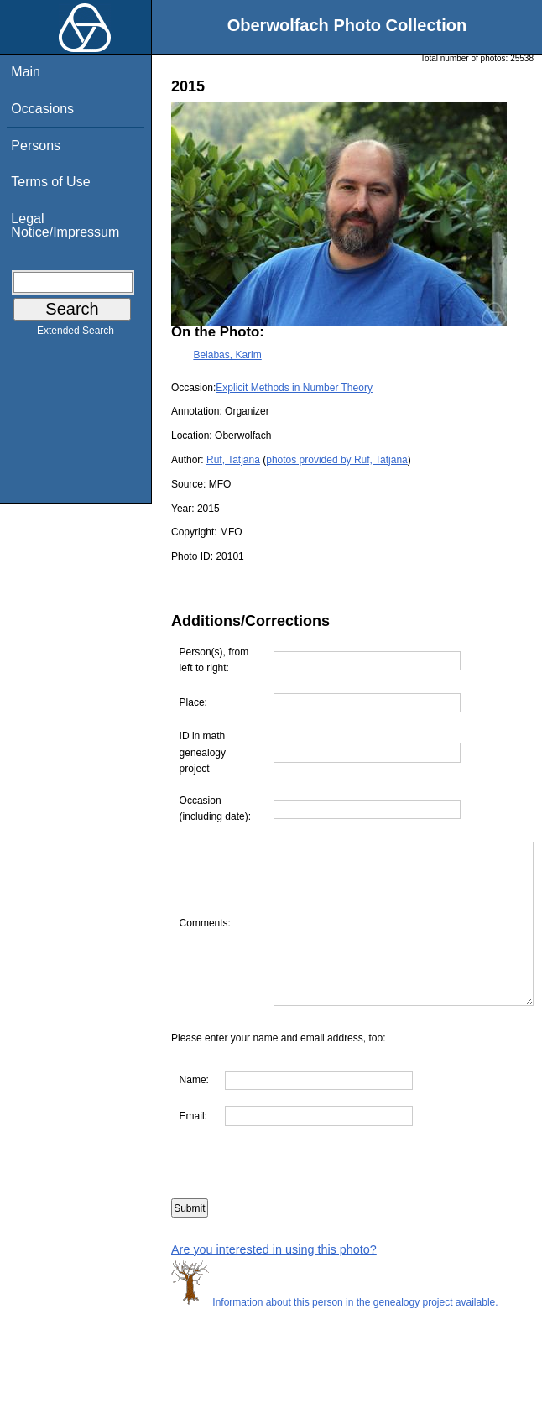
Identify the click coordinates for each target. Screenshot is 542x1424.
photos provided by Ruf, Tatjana (337, 460)
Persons (35, 145)
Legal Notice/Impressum (65, 225)
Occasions (42, 109)
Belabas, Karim (227, 355)
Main (25, 72)
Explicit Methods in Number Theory (294, 388)
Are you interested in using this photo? (274, 1281)
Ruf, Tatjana (233, 460)
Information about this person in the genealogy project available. (334, 1335)
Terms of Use (50, 182)
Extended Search (75, 334)
